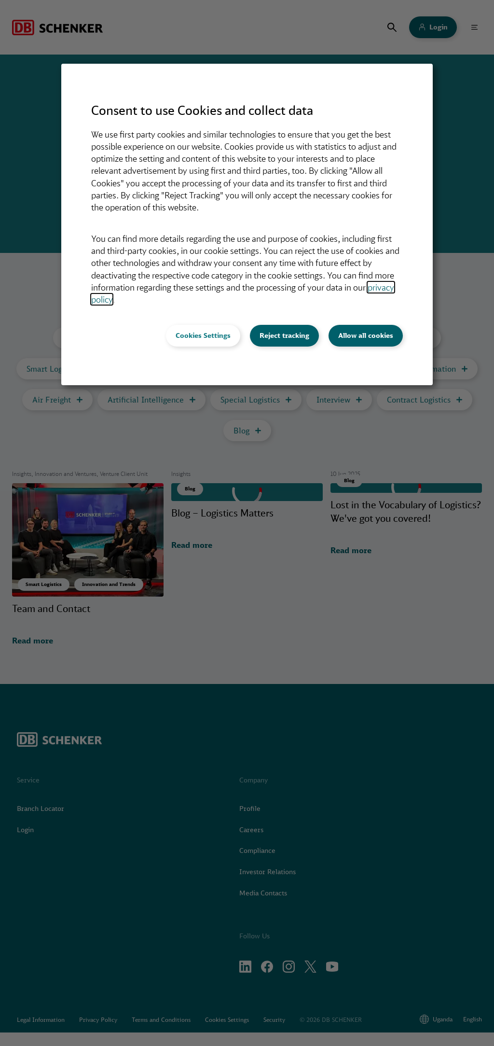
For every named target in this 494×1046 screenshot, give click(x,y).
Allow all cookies (365, 335)
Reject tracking (284, 335)
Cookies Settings (203, 335)
